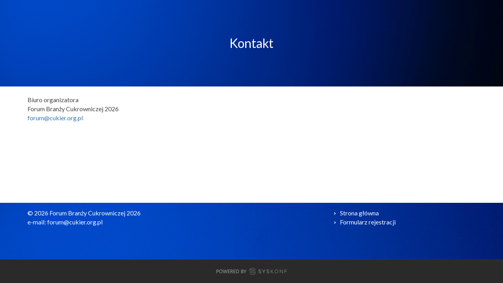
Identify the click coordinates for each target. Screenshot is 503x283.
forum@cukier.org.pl (55, 117)
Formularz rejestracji (368, 222)
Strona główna (359, 213)
